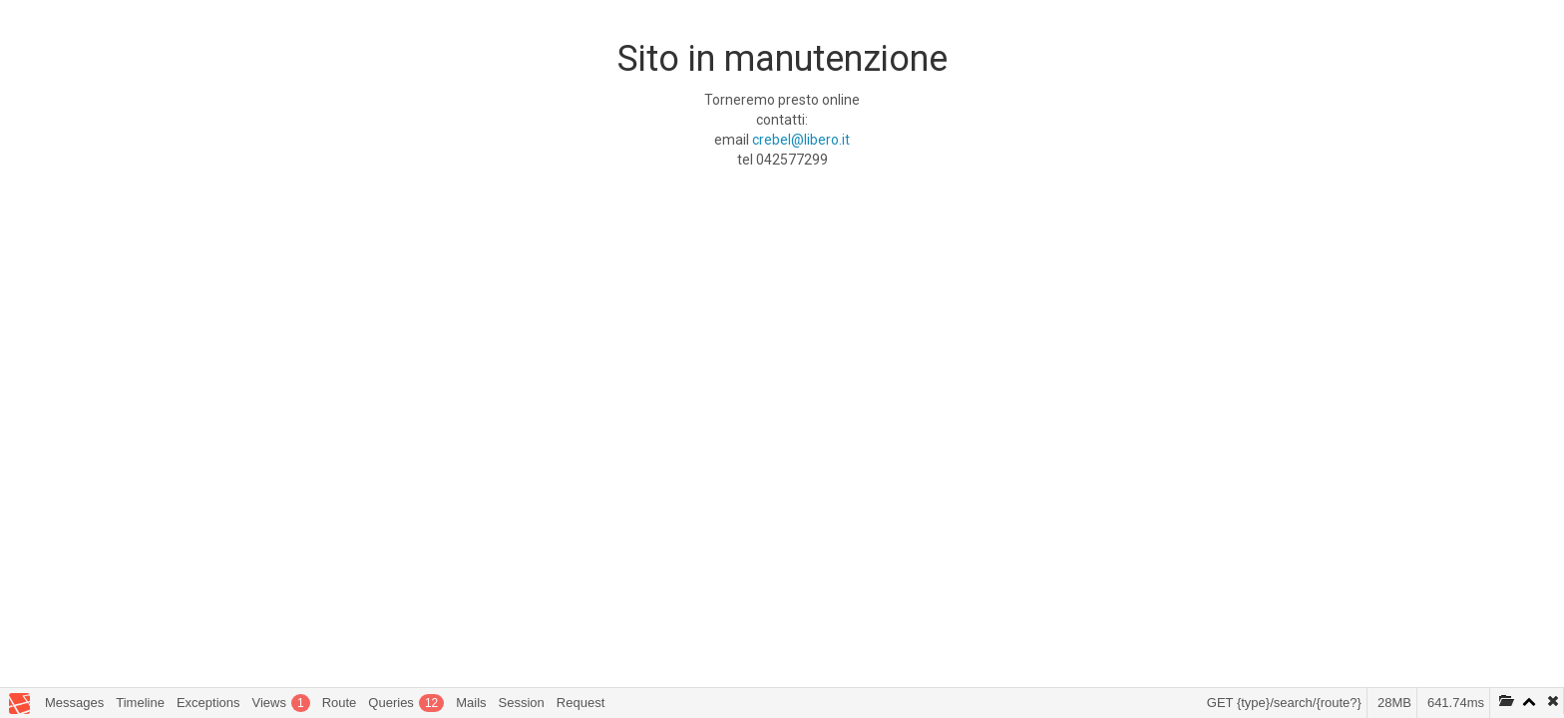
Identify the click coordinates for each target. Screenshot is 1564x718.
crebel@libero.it (801, 140)
